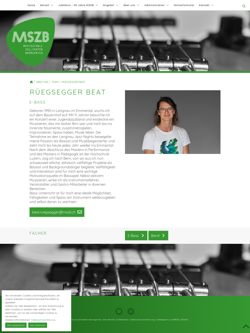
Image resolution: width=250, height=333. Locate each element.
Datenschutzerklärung (143, 319)
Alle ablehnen (37, 325)
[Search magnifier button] (243, 6)
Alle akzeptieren (16, 325)
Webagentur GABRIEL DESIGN (172, 319)
